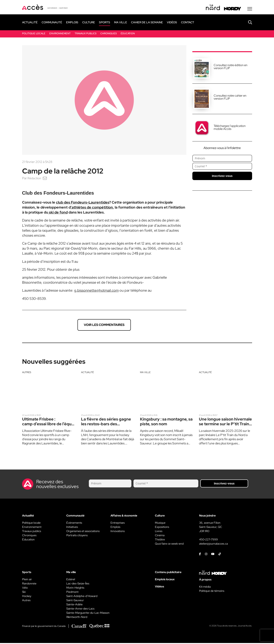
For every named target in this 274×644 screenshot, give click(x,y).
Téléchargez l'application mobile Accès (230, 128)
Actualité (87, 373)
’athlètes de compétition (92, 208)
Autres (26, 373)
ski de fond (58, 213)
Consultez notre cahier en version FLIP (230, 98)
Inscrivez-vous (222, 177)
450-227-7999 (208, 540)
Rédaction (34, 179)
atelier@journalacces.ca (213, 544)
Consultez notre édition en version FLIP (230, 67)
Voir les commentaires (104, 326)
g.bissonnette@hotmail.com (96, 291)
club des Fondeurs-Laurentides (82, 203)
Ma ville (145, 373)
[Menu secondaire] (249, 9)
